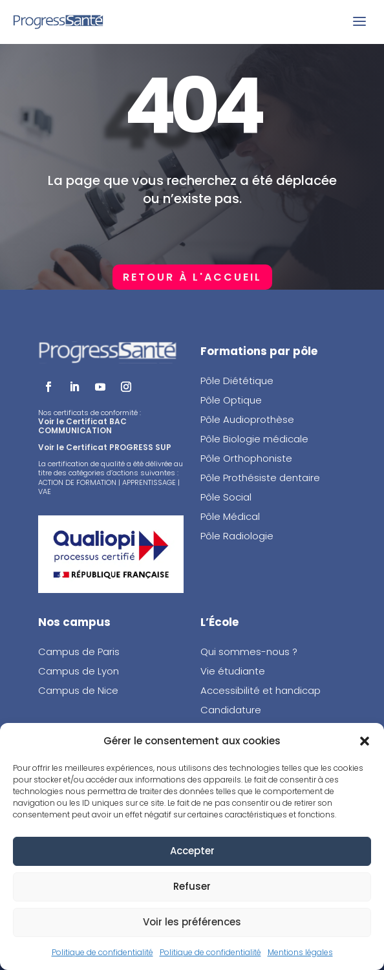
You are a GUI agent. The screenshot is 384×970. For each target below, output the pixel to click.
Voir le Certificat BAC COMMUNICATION (82, 426)
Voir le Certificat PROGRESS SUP (104, 447)
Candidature (230, 710)
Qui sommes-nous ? (248, 651)
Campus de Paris (79, 651)
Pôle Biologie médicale (254, 439)
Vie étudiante (232, 671)
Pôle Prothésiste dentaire (260, 477)
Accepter (192, 850)
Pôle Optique (231, 400)
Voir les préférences (192, 922)
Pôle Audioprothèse (247, 419)
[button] (364, 741)
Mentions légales (300, 952)
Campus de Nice (78, 690)
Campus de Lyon (78, 671)
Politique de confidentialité (102, 952)
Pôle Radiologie (238, 536)
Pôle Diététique (236, 380)
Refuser (192, 886)
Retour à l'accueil (192, 277)
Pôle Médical (230, 516)
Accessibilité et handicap (260, 690)
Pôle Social (225, 497)
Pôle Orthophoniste (246, 458)
